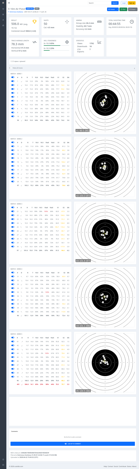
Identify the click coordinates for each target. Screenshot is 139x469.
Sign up (131, 3)
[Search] (99, 3)
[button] (134, 68)
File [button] (123, 9)
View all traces (18, 68)
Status (129, 466)
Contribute (122, 466)
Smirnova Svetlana (15, 12)
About (134, 466)
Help (105, 466)
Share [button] (132, 9)
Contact (110, 466)
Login (124, 3)
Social (116, 466)
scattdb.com (18, 466)
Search (115, 3)
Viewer (111, 9)
